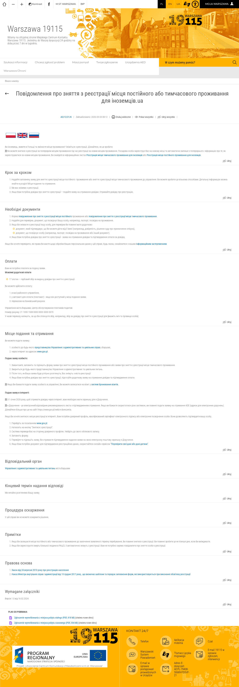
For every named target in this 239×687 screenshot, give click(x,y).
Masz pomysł (80, 62)
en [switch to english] (170, 4)
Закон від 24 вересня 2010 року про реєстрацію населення (40, 570)
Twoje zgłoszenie (107, 62)
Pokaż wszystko (146, 117)
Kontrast (35, 4)
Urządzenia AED (135, 62)
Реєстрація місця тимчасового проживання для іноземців (114, 155)
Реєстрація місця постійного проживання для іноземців (174, 155)
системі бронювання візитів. (105, 384)
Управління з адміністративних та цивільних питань (30, 468)
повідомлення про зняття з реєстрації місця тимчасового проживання (123, 216)
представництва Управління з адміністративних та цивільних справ (67, 347)
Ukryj (229, 161)
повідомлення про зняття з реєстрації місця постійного (45, 216)
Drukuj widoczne (123, 117)
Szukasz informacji (15, 62)
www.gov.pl (42, 351)
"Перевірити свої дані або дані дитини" (129, 444)
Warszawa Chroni (15, 71)
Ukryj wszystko (168, 117)
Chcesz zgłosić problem (50, 62)
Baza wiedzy (12, 81)
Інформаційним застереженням (151, 244)
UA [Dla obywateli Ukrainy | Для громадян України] (178, 4)
